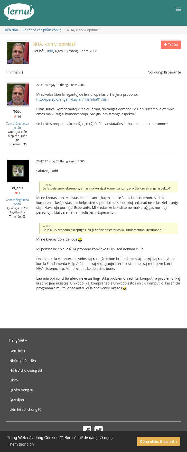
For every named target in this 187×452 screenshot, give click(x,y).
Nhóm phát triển (22, 360)
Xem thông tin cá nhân (17, 125)
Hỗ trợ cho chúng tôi (25, 370)
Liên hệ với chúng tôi (25, 409)
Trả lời (171, 44)
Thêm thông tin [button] (21, 444)
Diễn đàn (11, 30)
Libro (13, 380)
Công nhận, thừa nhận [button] (158, 441)
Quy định (16, 399)
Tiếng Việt (18, 340)
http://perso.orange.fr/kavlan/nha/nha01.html (72, 99)
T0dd (49, 51)
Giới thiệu (17, 350)
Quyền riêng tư (21, 390)
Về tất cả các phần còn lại (43, 30)
